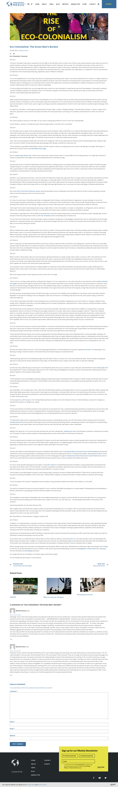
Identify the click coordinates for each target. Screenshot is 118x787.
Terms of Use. (42, 785)
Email (12, 729)
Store (84, 4)
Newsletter (75, 4)
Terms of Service (74, 768)
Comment (14, 691)
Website (12, 735)
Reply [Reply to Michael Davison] (11, 639)
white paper (101, 368)
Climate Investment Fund (75, 456)
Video (51, 4)
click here (70, 539)
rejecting (103, 549)
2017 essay (26, 400)
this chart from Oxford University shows (27, 191)
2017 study (50, 465)
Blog (58, 4)
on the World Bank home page (36, 148)
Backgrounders (23, 50)
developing (28, 551)
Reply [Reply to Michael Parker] (11, 675)
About (44, 4)
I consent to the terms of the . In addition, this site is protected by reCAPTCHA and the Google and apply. (78, 766)
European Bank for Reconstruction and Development (82, 451)
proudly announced (16, 422)
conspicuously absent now (22, 155)
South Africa (92, 549)
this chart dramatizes (44, 216)
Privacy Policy (31, 785)
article (88, 349)
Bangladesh (82, 549)
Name (12, 722)
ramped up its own (70, 431)
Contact (92, 4)
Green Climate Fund (95, 456)
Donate (108, 4)
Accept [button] (113, 784)
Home (37, 4)
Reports (65, 4)
